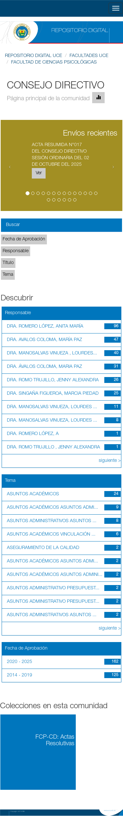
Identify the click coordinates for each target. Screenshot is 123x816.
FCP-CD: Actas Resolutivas (54, 740)
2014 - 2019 (19, 675)
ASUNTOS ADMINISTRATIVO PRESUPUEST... (53, 588)
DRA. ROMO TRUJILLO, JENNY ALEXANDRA (53, 380)
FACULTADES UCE (89, 56)
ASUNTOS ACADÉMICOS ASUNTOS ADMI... (52, 507)
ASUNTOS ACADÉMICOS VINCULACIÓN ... (51, 534)
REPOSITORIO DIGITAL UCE (33, 56)
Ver (39, 173)
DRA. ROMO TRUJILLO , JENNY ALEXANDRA (53, 447)
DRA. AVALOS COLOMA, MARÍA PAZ (44, 340)
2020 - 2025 (19, 662)
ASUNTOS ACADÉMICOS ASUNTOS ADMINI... (54, 575)
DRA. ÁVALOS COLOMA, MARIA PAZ (44, 367)
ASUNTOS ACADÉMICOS (33, 494)
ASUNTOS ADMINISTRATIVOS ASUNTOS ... (51, 521)
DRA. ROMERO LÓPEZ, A (33, 434)
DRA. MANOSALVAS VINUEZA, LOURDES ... (52, 407)
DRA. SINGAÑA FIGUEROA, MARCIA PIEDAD (53, 393)
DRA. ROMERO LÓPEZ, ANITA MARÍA (45, 326)
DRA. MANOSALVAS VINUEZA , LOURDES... (52, 353)
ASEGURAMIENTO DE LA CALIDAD (43, 548)
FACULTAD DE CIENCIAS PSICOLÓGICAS (54, 62)
